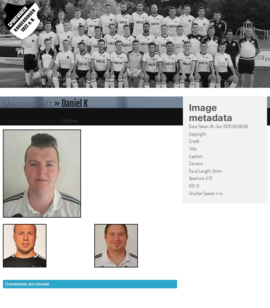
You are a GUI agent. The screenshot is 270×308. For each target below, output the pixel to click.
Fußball (70, 121)
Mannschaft (27, 104)
